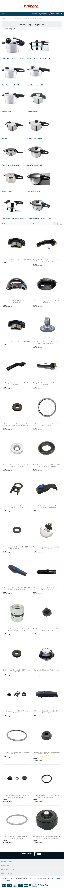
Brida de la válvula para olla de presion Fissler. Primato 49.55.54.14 (17, 506)
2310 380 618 (5, 880)
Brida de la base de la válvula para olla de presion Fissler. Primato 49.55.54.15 (17, 424)
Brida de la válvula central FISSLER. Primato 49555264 (16, 670)
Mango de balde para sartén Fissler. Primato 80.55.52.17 (46, 383)
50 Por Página (38, 224)
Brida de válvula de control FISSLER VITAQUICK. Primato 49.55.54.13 (17, 547)
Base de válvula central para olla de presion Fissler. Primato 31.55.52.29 (17, 629)
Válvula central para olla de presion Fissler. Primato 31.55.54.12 (47, 711)
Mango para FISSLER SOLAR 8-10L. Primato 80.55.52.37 (17, 301)
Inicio (3, 18)
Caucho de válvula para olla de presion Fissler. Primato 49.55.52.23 (47, 796)
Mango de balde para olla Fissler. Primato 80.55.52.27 (46, 301)
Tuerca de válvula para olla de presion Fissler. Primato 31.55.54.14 (17, 465)
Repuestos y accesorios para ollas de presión (28, 18)
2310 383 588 (55, 878)
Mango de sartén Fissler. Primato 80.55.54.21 (17, 342)
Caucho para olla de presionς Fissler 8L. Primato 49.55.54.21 (17, 752)
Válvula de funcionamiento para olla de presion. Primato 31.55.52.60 (47, 506)
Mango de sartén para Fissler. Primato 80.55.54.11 (16, 383)
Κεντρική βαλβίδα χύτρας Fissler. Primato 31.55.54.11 (46, 670)
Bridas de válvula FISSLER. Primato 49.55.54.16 (17, 711)
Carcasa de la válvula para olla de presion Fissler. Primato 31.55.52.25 (47, 752)
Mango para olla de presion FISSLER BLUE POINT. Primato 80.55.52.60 (17, 588)
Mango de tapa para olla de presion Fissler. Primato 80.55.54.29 (47, 588)
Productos (10, 18)
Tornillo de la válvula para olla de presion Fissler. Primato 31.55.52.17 (46, 342)
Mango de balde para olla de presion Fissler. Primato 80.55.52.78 (46, 260)
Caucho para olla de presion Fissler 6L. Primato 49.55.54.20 (47, 424)
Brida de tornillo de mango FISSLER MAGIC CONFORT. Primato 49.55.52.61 (46, 465)
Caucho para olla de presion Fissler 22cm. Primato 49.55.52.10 (17, 837)
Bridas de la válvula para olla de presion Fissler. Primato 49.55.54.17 (17, 796)
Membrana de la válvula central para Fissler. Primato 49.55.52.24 (46, 629)
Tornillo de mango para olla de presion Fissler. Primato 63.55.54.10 (47, 547)
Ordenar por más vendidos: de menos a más (16, 224)
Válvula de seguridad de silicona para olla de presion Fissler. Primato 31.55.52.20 (46, 837)
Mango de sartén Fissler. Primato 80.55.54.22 (17, 260)
